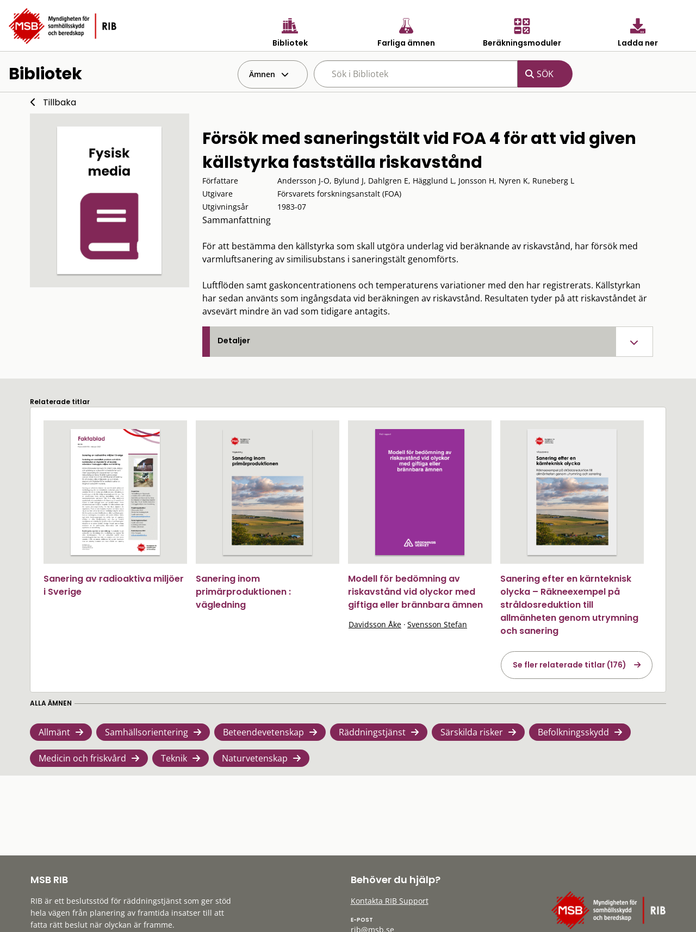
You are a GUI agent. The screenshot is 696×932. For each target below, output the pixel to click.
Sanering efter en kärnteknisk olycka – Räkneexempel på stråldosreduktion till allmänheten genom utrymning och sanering (569, 604)
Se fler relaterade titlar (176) (569, 664)
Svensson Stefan (437, 624)
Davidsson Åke (375, 624)
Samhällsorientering (146, 732)
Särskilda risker (471, 732)
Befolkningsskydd (573, 732)
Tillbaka (59, 102)
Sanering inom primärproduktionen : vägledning (243, 591)
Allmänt (54, 732)
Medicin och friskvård (82, 758)
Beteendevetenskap (263, 732)
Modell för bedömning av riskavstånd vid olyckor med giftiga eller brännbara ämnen (415, 591)
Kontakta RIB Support (389, 901)
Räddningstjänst (372, 732)
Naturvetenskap (255, 758)
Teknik (174, 758)
